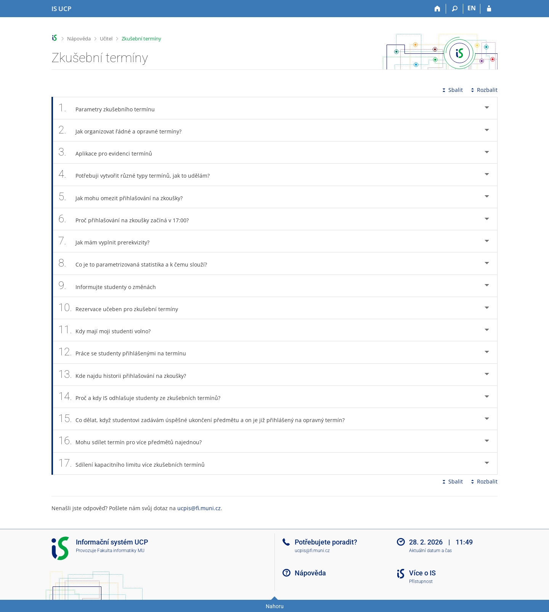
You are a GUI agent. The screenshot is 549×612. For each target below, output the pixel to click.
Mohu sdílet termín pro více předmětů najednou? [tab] (134, 441)
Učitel (106, 38)
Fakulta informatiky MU (120, 550)
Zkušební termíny (141, 38)
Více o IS (422, 573)
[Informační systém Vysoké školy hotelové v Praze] (61, 9)
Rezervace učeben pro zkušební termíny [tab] (122, 308)
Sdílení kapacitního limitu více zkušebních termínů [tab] (135, 463)
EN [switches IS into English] (471, 8)
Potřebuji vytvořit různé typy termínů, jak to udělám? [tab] (138, 174)
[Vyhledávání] (454, 9)
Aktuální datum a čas (430, 550)
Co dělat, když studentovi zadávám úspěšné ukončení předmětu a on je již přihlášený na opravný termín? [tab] (205, 419)
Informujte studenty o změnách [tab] (111, 285)
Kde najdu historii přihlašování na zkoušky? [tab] (126, 374)
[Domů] (437, 9)
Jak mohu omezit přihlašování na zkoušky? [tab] (124, 197)
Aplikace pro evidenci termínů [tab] (109, 152)
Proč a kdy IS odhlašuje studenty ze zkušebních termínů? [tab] (143, 396)
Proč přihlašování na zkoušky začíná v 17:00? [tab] (127, 219)
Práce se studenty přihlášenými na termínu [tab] (126, 352)
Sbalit (452, 89)
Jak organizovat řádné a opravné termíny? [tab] (124, 130)
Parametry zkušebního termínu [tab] (110, 108)
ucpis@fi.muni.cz (199, 508)
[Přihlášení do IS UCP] (489, 9)
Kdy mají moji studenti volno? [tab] (108, 330)
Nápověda (79, 38)
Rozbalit (483, 89)
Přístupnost (421, 581)
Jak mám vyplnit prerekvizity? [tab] (108, 241)
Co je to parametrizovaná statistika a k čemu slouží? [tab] (136, 263)
